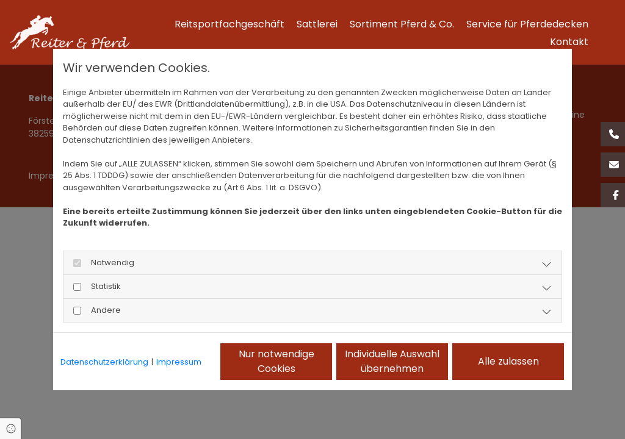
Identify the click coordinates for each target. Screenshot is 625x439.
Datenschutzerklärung (104, 362)
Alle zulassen (508, 361)
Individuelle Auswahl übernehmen (392, 361)
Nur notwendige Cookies (276, 361)
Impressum (178, 362)
